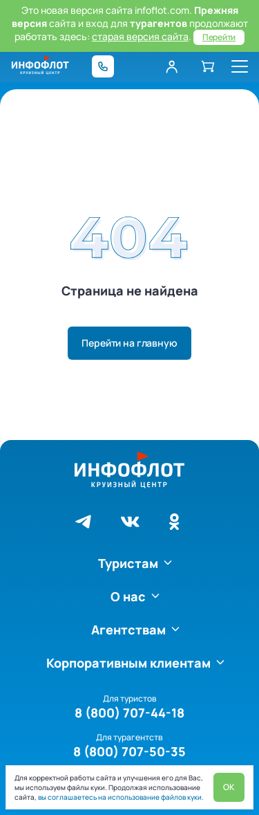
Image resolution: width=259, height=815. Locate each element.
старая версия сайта (140, 36)
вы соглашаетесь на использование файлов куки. (120, 797)
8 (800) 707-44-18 (129, 712)
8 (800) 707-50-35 (129, 751)
